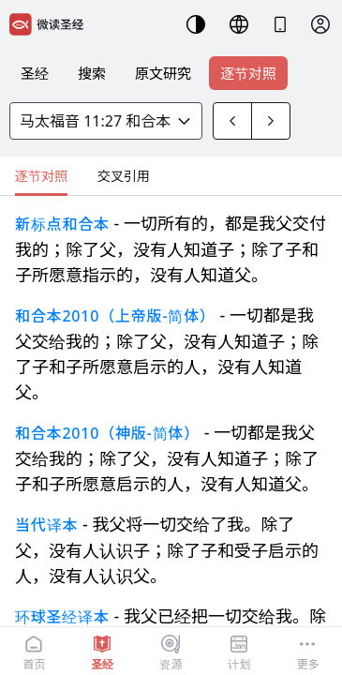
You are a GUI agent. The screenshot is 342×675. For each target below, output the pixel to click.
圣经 (35, 73)
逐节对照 (248, 73)
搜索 (92, 73)
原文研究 (163, 73)
